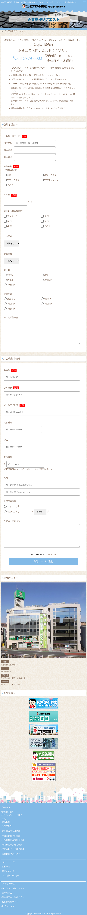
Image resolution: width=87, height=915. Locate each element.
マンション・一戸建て (12, 815)
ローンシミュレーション (13, 888)
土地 (9, 175)
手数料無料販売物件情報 (13, 840)
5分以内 (47, 299)
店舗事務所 (7, 825)
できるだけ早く (14, 506)
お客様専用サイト (10, 902)
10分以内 (11, 303)
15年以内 (11, 285)
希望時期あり (13, 511)
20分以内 (11, 309)
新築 (46, 275)
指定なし (11, 275)
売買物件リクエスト (11, 854)
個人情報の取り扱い (11, 875)
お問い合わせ (8, 871)
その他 (10, 185)
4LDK (9, 226)
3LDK (46, 221)
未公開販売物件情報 (11, 831)
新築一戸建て (50, 175)
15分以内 (48, 303)
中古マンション (51, 180)
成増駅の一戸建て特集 (12, 845)
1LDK (46, 216)
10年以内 (48, 280)
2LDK (9, 221)
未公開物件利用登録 (11, 836)
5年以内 (10, 280)
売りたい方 (7, 893)
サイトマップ (8, 906)
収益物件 (6, 822)
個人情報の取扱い (38, 555)
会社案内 (6, 866)
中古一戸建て (13, 180)
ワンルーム (12, 216)
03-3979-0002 (29, 58)
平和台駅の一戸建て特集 (13, 849)
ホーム (4, 31)
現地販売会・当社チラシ (13, 897)
